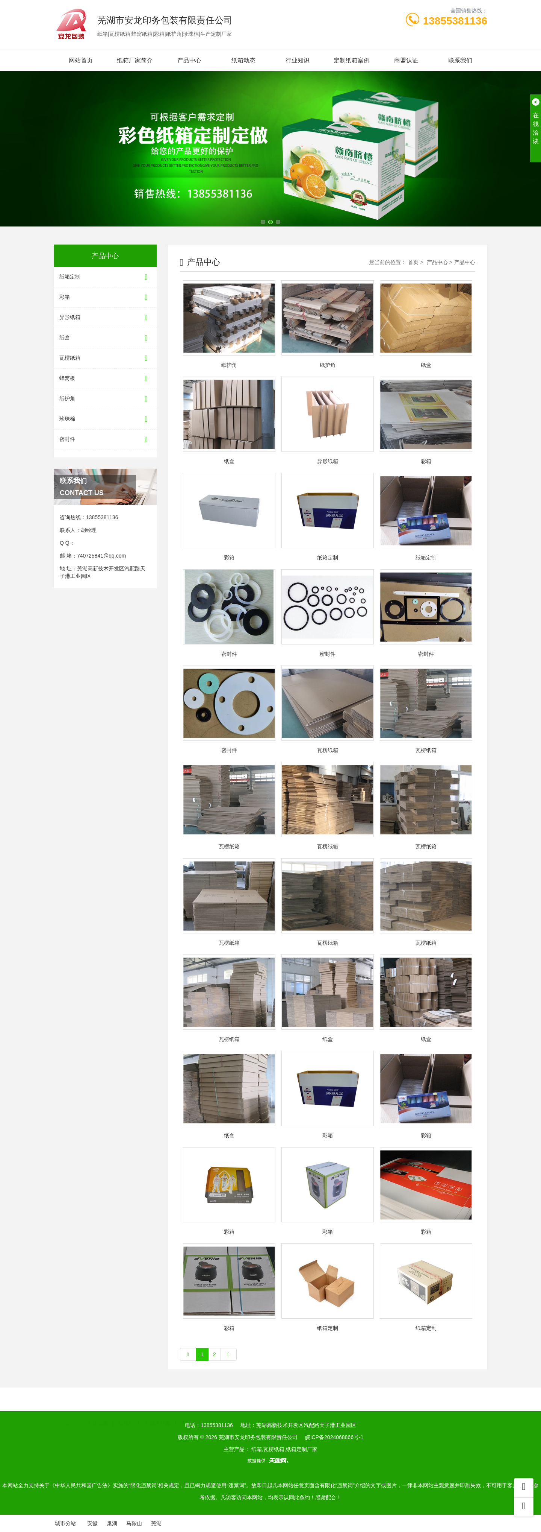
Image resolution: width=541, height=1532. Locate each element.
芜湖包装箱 (194, 1421)
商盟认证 (406, 60)
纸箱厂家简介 (135, 60)
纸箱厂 (126, 1421)
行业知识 (298, 60)
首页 (413, 262)
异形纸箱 (105, 317)
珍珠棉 (105, 419)
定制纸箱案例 (352, 60)
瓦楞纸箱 (105, 358)
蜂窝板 (105, 378)
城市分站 (65, 1523)
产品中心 (189, 60)
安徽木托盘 (158, 1421)
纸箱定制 (105, 277)
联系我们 (460, 60)
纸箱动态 (243, 60)
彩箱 (105, 297)
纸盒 (105, 338)
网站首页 (81, 60)
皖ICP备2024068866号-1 (334, 1437)
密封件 (105, 439)
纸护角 (105, 399)
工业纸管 (97, 1421)
